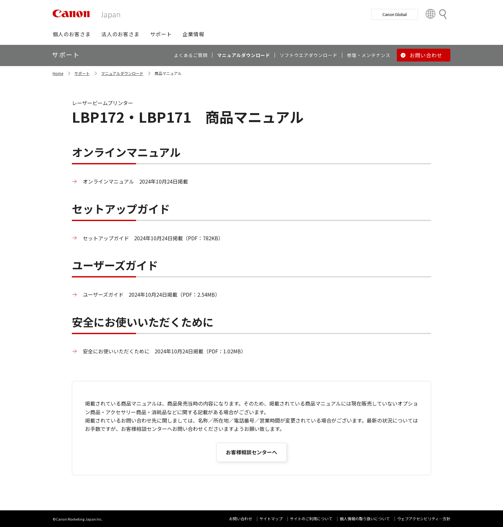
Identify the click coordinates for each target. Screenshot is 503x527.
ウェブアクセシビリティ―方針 (423, 518)
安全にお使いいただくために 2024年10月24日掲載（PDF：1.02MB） (164, 351)
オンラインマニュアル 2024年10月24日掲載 (135, 181)
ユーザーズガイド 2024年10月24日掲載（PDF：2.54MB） (151, 294)
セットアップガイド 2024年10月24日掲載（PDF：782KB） (153, 238)
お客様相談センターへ (251, 452)
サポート (82, 73)
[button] (72, 34)
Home (58, 73)
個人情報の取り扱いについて (365, 518)
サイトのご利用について (311, 518)
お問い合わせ (240, 518)
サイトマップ (271, 518)
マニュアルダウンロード (122, 73)
